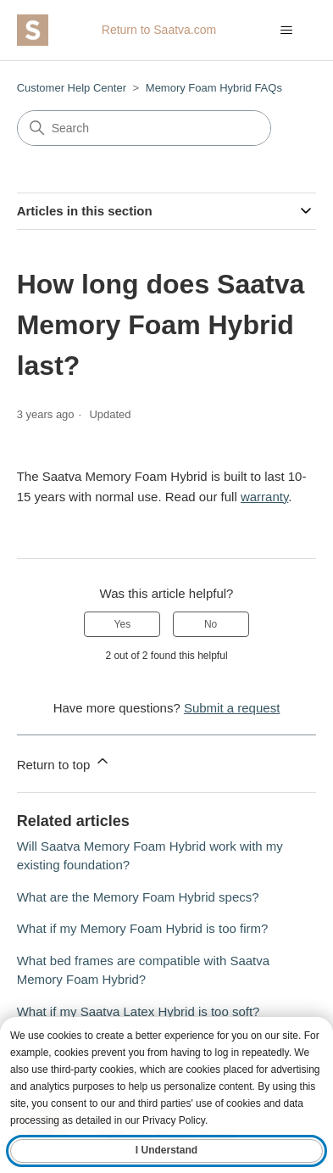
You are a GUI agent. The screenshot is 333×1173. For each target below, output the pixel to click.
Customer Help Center (71, 87)
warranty (264, 496)
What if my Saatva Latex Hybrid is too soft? (138, 1011)
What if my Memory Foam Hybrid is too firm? (143, 928)
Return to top (64, 762)
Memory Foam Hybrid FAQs (214, 87)
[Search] (144, 128)
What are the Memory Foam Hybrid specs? (138, 897)
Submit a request (232, 708)
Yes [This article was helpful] (122, 624)
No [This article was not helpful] (210, 624)
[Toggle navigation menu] (286, 30)
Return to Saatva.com (159, 29)
